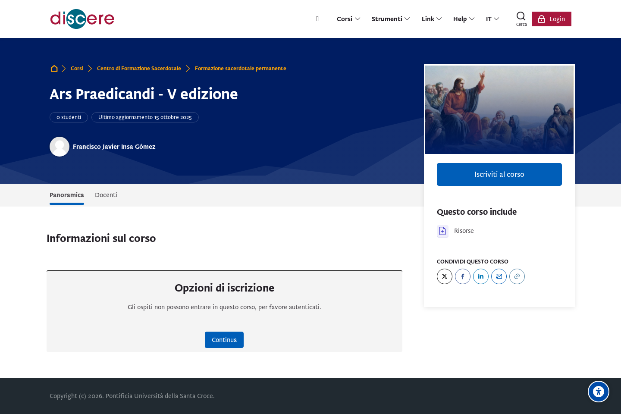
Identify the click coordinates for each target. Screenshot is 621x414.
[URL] (517, 276)
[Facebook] (462, 276)
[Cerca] (521, 19)
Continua (224, 340)
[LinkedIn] (481, 276)
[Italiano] (493, 19)
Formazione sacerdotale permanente (240, 68)
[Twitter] (444, 276)
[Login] (551, 19)
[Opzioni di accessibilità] (598, 391)
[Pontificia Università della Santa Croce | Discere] (82, 19)
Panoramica (67, 195)
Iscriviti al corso (499, 174)
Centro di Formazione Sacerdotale (139, 68)
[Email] (499, 276)
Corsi (77, 68)
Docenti (106, 195)
